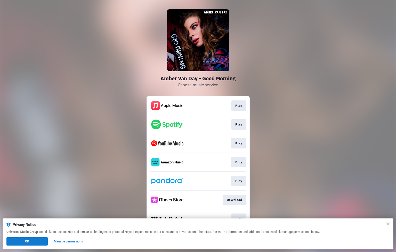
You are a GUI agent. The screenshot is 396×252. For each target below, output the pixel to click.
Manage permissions (68, 241)
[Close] (388, 224)
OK (27, 241)
